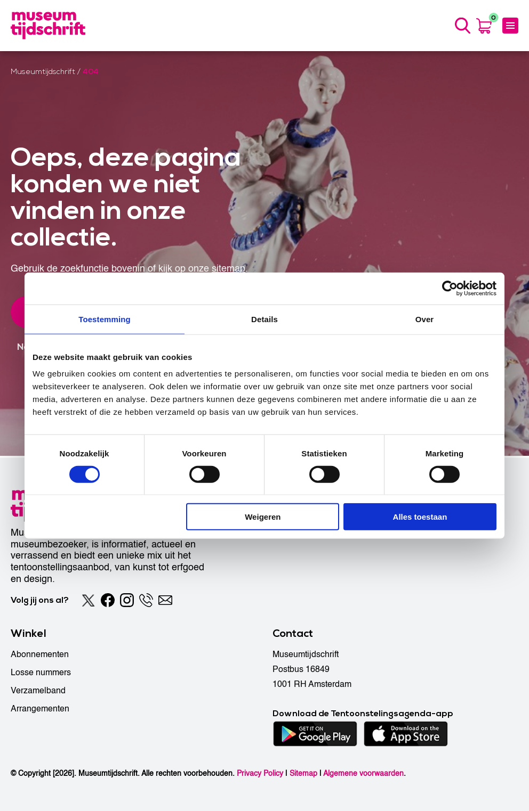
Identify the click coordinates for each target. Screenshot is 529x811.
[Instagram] (127, 600)
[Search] (462, 27)
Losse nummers (41, 672)
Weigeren (262, 516)
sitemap (228, 270)
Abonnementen (40, 654)
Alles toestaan (420, 516)
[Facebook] (108, 600)
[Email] (165, 600)
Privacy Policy (260, 773)
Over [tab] (424, 318)
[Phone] (146, 600)
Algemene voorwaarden (363, 773)
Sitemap (303, 773)
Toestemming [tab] (104, 318)
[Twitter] (88, 600)
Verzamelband (38, 691)
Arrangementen (40, 709)
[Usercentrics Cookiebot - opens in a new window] (449, 288)
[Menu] (510, 27)
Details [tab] (264, 318)
